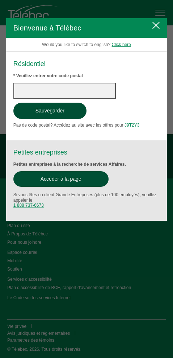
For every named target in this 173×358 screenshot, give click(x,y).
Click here (121, 44)
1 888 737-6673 (28, 205)
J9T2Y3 (132, 125)
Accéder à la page (61, 179)
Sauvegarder (49, 111)
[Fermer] (156, 25)
